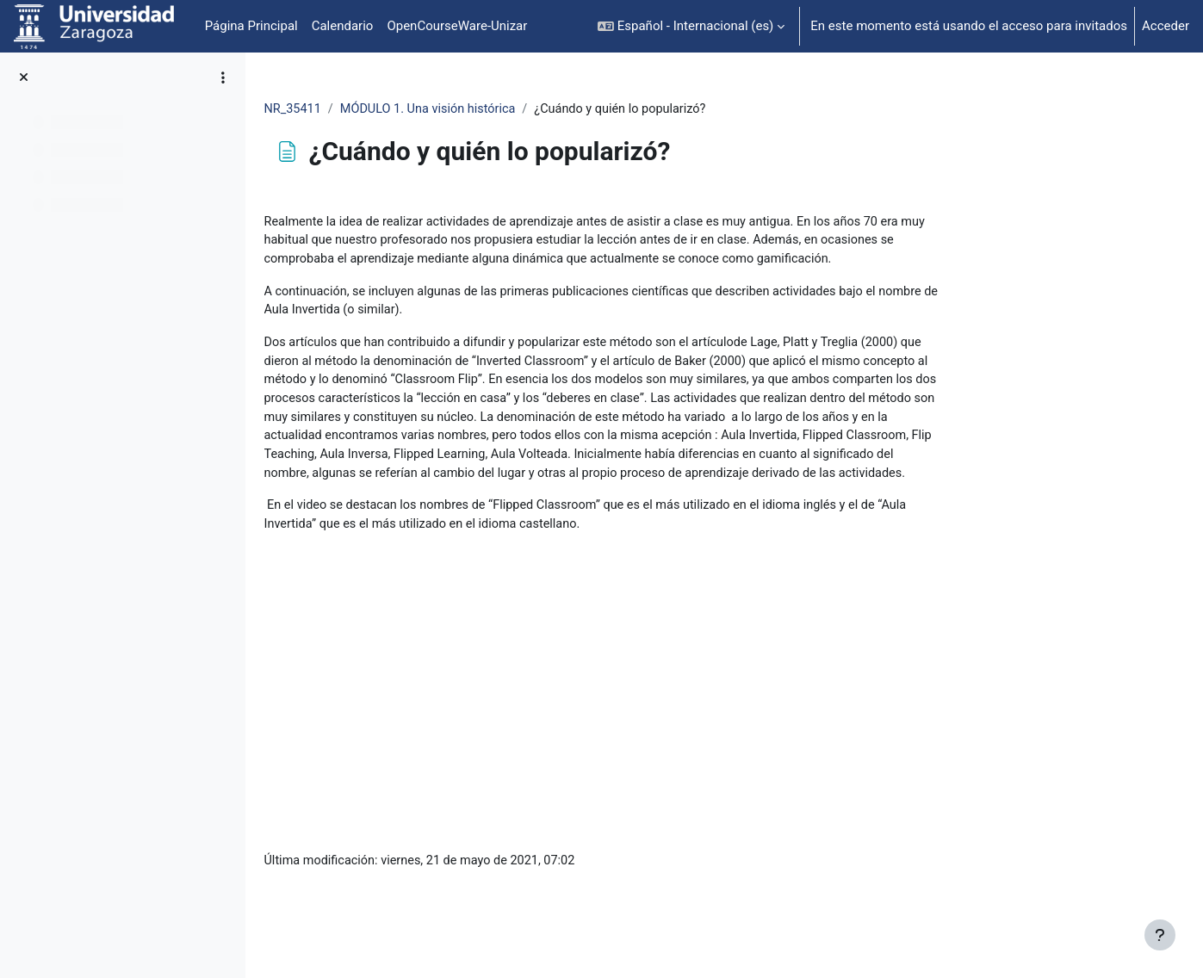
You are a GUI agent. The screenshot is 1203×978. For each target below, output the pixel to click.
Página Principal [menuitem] (251, 26)
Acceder (1165, 26)
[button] (691, 26)
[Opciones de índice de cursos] (223, 77)
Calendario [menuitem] (343, 26)
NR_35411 (402, 109)
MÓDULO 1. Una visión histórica (542, 109)
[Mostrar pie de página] (1159, 934)
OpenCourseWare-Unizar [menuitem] (457, 26)
